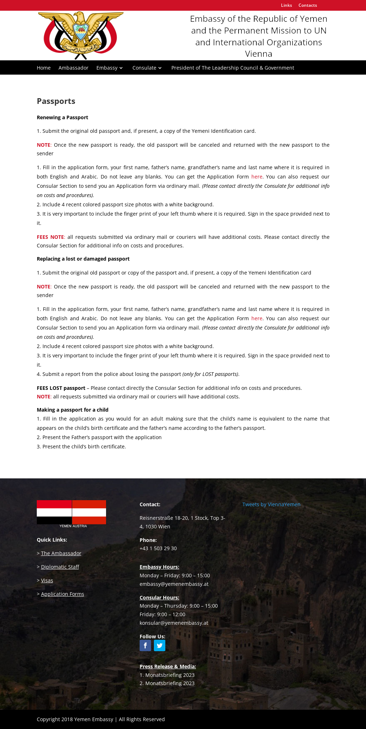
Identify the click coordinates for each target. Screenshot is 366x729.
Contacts (308, 5)
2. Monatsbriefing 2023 (167, 683)
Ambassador (74, 68)
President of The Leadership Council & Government (232, 68)
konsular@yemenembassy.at (174, 622)
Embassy (106, 68)
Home (44, 68)
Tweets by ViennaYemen (271, 504)
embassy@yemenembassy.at (174, 583)
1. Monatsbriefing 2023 (167, 675)
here (256, 318)
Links (286, 5)
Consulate (144, 68)
